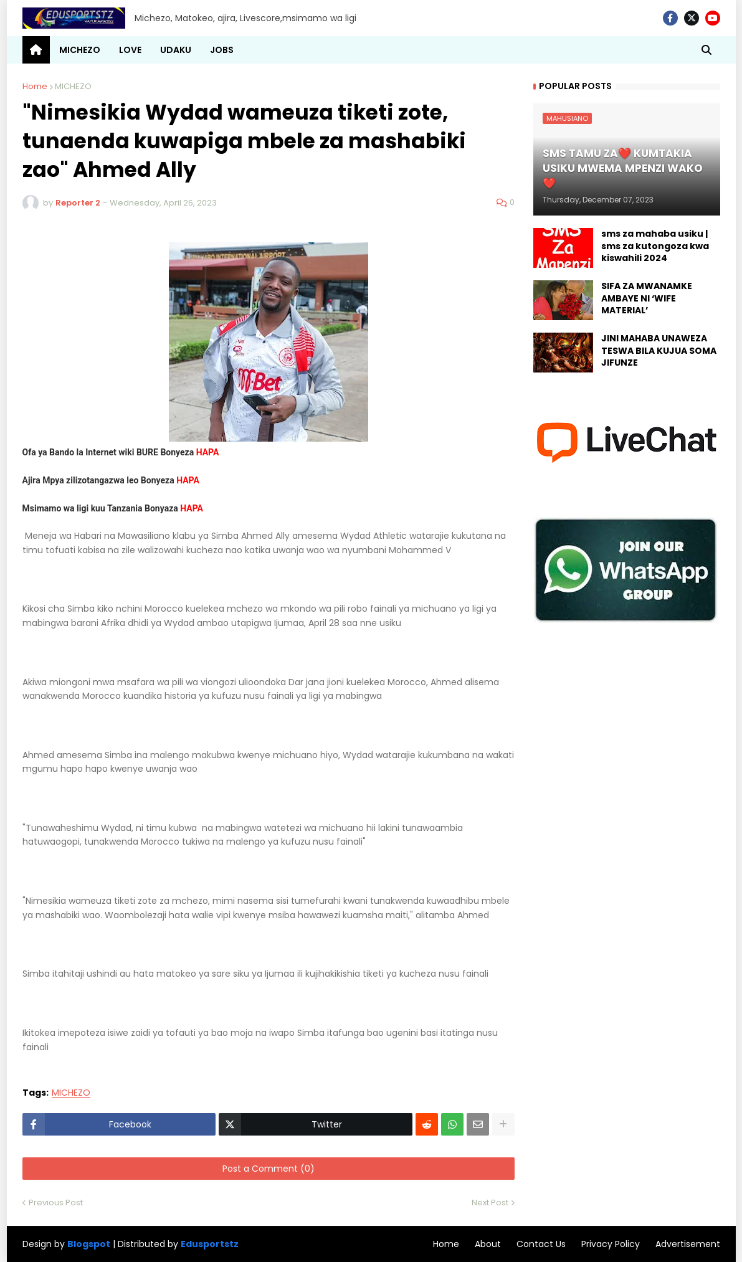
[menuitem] (36, 50)
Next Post (490, 1202)
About (488, 1244)
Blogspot (88, 1244)
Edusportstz (210, 1244)
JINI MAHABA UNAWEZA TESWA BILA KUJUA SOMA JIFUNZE (658, 351)
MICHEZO (73, 86)
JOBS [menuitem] (222, 50)
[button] (706, 50)
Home (34, 86)
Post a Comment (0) (268, 1168)
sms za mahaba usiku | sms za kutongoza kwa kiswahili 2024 (655, 246)
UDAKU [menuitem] (175, 50)
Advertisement (687, 1244)
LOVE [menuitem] (130, 50)
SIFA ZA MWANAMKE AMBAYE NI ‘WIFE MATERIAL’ (646, 298)
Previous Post (56, 1202)
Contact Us (541, 1244)
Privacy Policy (610, 1244)
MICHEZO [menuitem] (79, 50)
